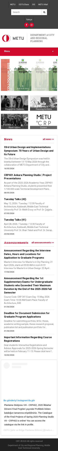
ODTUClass (24, 4)
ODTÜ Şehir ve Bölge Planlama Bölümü (23, 430)
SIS (33, 4)
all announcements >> (43, 242)
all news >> (48, 139)
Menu (29, 51)
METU (12, 4)
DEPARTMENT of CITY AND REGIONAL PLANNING (42, 38)
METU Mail (43, 4)
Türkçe (29, 19)
